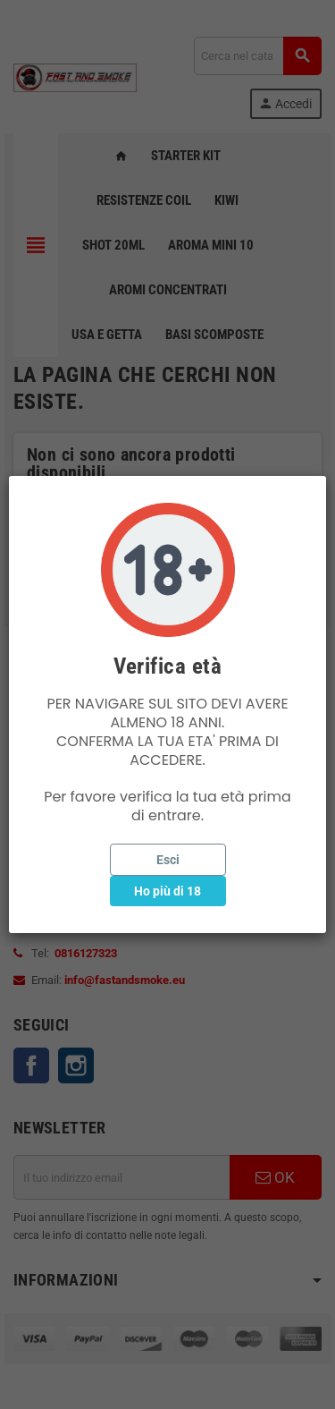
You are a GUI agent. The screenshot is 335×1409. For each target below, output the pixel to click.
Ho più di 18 (167, 891)
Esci (168, 860)
